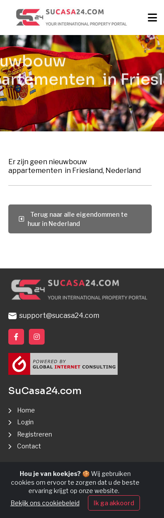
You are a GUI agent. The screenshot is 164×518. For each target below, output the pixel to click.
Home (26, 410)
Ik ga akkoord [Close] (114, 503)
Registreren (34, 434)
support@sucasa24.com (53, 315)
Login (25, 422)
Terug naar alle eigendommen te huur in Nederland (73, 219)
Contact (29, 446)
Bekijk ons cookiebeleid (45, 503)
